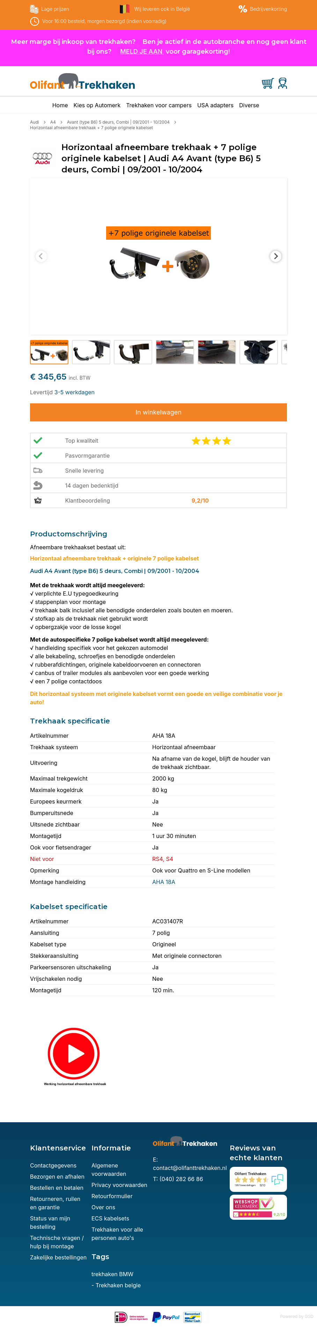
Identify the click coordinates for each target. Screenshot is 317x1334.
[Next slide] (275, 256)
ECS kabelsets (110, 1218)
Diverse (249, 105)
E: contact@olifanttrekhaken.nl (190, 1163)
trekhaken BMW (112, 1274)
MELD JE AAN (141, 51)
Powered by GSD (297, 1316)
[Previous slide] (41, 256)
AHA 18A (163, 881)
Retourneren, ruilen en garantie (55, 1203)
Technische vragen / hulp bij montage (57, 1242)
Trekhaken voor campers (159, 105)
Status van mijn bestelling (50, 1222)
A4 (53, 122)
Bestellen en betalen (56, 1187)
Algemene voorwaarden (108, 1169)
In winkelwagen (158, 412)
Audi (34, 122)
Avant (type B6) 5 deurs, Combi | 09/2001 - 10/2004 (118, 122)
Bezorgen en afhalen (57, 1176)
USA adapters (215, 105)
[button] (49, 352)
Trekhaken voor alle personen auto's (117, 1233)
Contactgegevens (53, 1165)
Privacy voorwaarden (119, 1184)
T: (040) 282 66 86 (178, 1179)
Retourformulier (112, 1196)
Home (60, 105)
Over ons (103, 1207)
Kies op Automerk (97, 105)
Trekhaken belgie (118, 1285)
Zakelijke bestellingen (58, 1257)
